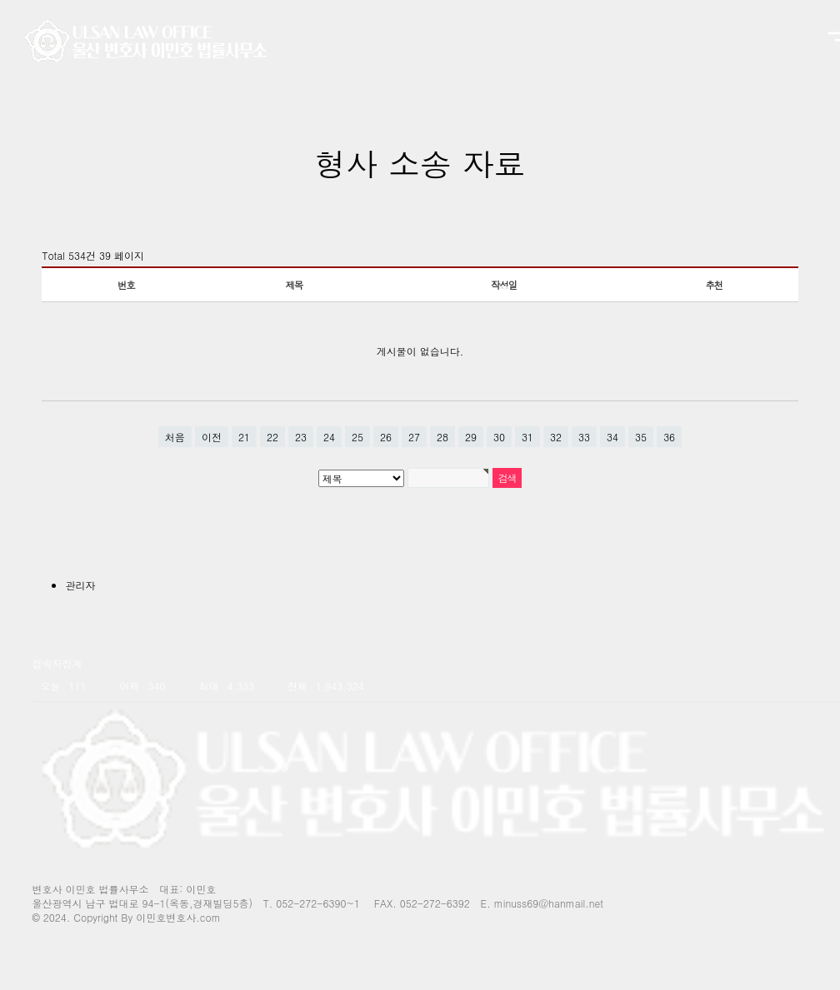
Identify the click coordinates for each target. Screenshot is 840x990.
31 (527, 437)
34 (612, 437)
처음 (175, 437)
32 (556, 437)
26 (386, 437)
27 (414, 437)
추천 (713, 284)
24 (329, 437)
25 (357, 437)
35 (641, 437)
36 (669, 437)
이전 (212, 437)
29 (471, 437)
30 (499, 437)
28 (442, 437)
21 (244, 437)
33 (584, 437)
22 (272, 437)
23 (301, 437)
